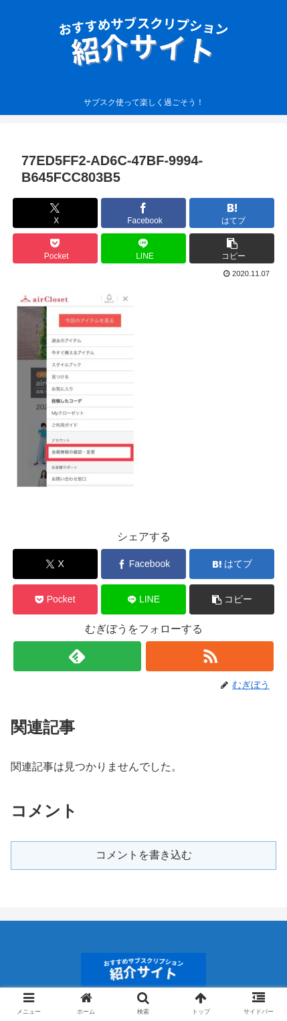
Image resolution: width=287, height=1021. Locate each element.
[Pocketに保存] (55, 248)
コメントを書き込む (144, 855)
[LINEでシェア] (143, 248)
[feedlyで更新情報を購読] (77, 656)
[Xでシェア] (55, 213)
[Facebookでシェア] (143, 213)
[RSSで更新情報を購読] (210, 656)
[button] (231, 248)
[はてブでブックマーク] (231, 213)
